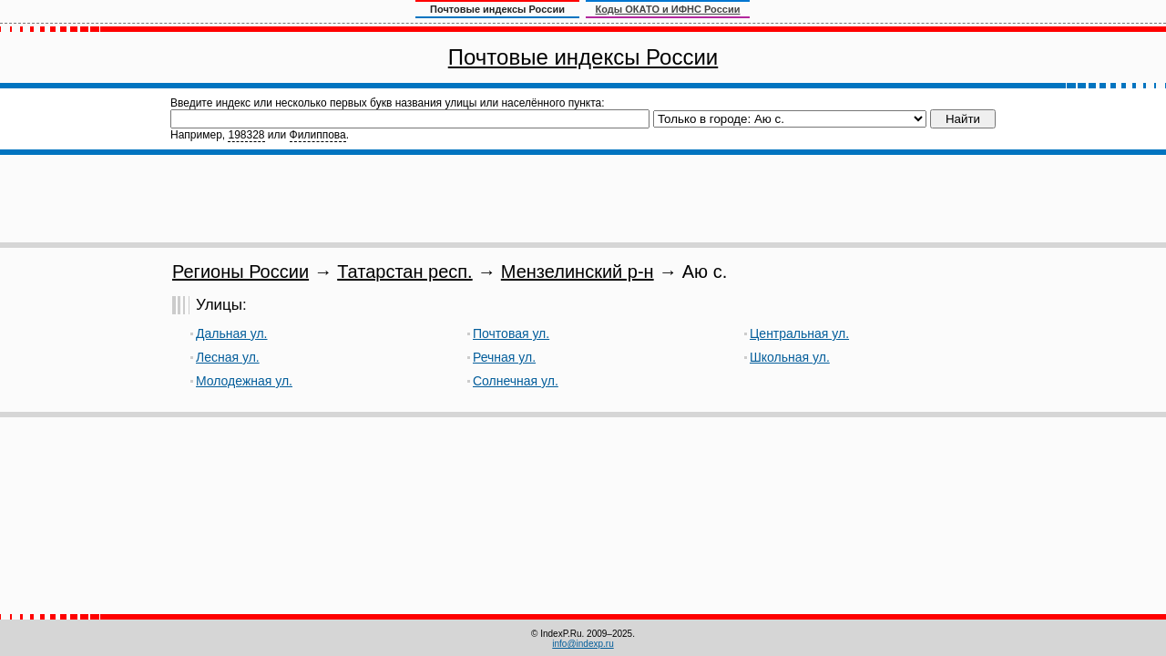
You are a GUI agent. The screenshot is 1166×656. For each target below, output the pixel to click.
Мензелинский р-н (577, 271)
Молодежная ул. (244, 381)
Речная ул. (504, 357)
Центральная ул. (799, 333)
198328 (246, 134)
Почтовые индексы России (583, 57)
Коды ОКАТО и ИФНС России (668, 9)
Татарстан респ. (404, 271)
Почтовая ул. (511, 333)
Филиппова (318, 134)
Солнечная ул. (515, 381)
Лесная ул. (228, 357)
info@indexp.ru (582, 644)
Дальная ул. (231, 333)
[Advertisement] (583, 199)
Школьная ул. (790, 357)
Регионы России (240, 271)
